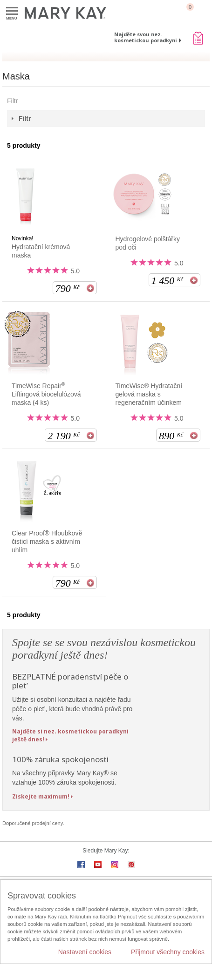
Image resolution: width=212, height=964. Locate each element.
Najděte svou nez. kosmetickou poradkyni (145, 37)
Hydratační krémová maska (41, 251)
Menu (12, 11)
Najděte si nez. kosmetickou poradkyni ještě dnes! (70, 735)
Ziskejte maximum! (40, 796)
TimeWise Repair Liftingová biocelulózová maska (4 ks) (46, 394)
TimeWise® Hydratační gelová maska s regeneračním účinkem (149, 394)
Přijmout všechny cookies (168, 952)
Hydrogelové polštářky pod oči (148, 243)
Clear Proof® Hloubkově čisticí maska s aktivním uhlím (47, 541)
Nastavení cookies (84, 952)
